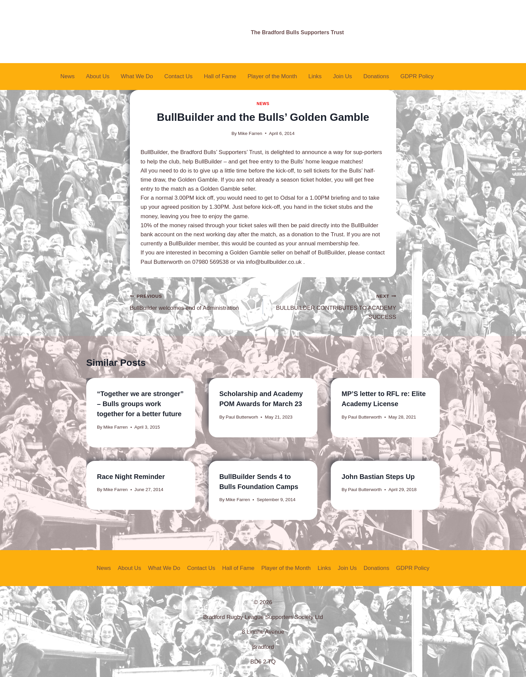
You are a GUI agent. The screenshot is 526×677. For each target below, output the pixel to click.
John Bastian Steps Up (378, 476)
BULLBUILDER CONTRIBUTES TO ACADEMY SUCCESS (332, 305)
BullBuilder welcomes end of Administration (193, 301)
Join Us (342, 76)
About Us (97, 76)
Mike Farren (250, 133)
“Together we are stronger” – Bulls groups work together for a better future (140, 404)
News (67, 76)
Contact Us (178, 76)
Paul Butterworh (242, 417)
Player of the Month (272, 76)
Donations (376, 76)
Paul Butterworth (365, 417)
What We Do (137, 76)
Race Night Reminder (131, 476)
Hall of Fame (220, 76)
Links (315, 76)
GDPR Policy (417, 76)
